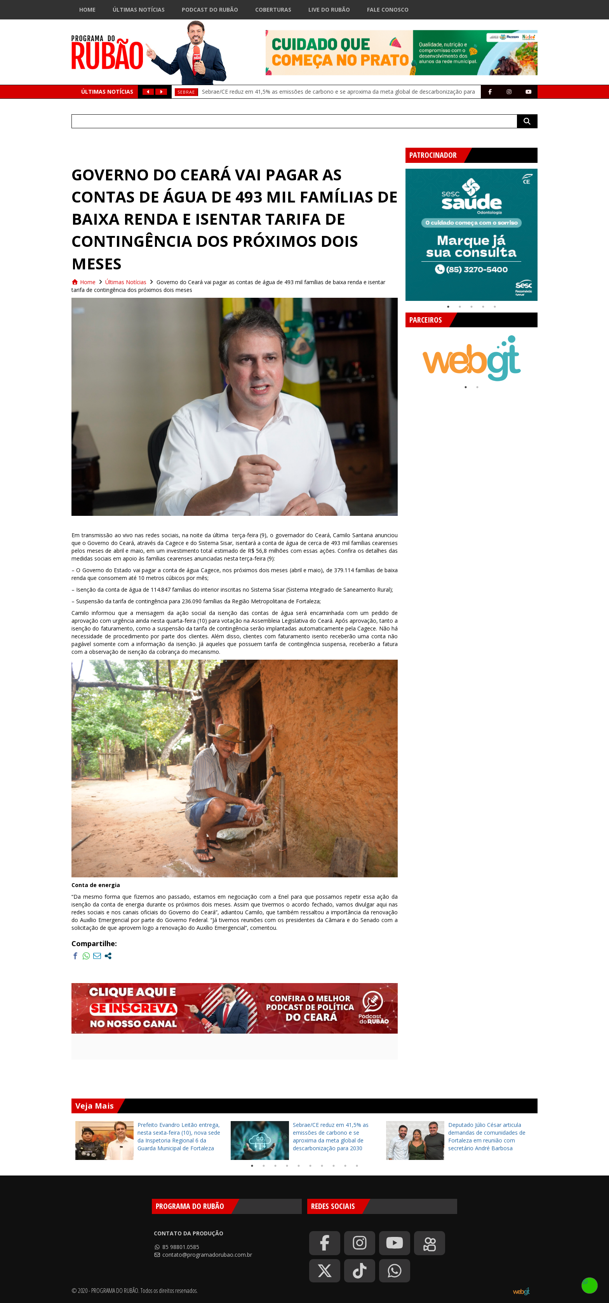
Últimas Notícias (139, 9)
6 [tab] (310, 1166)
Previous (400, 232)
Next (543, 232)
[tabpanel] (471, 235)
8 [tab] (334, 1166)
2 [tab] (460, 307)
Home (87, 9)
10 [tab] (357, 1166)
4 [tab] (483, 307)
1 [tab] (448, 307)
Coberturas (273, 9)
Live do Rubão (329, 9)
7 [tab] (322, 1166)
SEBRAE (186, 92)
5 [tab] (495, 307)
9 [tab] (345, 1166)
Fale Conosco (388, 9)
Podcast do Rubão (210, 9)
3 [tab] (471, 307)
